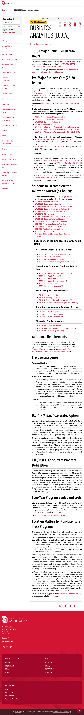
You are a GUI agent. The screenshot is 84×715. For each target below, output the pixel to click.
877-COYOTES (6, 631)
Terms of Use (49, 672)
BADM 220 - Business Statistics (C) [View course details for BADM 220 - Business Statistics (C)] (47, 124)
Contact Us (5, 638)
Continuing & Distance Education (9, 174)
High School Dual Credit (10, 59)
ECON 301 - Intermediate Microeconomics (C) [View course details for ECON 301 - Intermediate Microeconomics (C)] (56, 273)
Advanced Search (9, 32)
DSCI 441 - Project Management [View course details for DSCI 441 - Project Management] (51, 317)
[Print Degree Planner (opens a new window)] (60, 24)
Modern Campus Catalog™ (62, 712)
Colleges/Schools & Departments (8, 118)
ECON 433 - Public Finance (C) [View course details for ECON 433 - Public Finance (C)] (50, 276)
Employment (9, 666)
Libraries (4, 149)
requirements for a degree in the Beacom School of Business (55, 70)
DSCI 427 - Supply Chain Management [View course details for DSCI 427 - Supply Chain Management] (53, 314)
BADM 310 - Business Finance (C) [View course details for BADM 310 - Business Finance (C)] (47, 201)
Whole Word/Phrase (10, 30)
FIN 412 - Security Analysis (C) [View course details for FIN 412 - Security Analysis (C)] (50, 297)
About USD (9, 693)
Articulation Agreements (6, 79)
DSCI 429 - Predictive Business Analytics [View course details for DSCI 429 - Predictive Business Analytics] (50, 226)
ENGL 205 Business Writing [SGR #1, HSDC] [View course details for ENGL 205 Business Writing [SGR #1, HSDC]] (58, 176)
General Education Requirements (8, 142)
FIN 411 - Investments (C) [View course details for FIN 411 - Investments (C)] (48, 295)
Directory (8, 669)
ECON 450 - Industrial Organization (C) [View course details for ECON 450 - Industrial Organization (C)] (53, 281)
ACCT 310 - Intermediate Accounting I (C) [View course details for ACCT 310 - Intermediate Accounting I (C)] (54, 254)
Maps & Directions (8, 641)
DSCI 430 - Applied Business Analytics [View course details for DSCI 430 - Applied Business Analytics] (49, 229)
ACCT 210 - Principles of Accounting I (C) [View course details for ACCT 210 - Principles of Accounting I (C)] (50, 117)
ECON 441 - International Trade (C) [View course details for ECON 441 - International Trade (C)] (52, 278)
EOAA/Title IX (49, 669)
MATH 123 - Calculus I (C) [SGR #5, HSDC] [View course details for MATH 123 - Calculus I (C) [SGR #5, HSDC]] (50, 147)
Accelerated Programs (9, 72)
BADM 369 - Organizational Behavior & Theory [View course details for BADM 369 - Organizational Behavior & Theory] (52, 211)
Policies (7, 672)
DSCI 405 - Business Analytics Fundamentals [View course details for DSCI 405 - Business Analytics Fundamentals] (51, 221)
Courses (4, 131)
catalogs (18, 712)
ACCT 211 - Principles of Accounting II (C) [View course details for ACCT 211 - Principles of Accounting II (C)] (50, 119)
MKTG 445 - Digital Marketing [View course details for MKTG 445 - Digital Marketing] (50, 326)
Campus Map (6, 104)
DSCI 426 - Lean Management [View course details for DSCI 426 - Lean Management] (50, 312)
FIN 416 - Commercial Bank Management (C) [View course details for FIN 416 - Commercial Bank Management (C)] (55, 300)
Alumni (7, 663)
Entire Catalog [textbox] (8, 22)
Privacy (47, 666)
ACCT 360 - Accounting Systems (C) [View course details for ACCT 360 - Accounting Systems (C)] (52, 259)
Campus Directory (8, 99)
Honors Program (7, 154)
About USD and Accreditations (7, 47)
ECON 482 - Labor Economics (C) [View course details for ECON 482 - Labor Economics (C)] (51, 286)
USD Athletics (9, 696)
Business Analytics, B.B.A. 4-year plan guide (51, 515)
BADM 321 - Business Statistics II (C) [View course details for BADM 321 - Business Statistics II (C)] (48, 204)
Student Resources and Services (9, 166)
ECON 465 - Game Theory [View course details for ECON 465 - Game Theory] (48, 283)
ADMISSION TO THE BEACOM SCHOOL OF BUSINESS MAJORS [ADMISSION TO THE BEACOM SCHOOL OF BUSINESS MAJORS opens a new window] (54, 65)
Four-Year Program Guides (8, 66)
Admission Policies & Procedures (8, 87)
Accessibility (49, 663)
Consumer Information (9, 125)
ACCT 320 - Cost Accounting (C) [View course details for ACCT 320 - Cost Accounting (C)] (50, 257)
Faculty (4, 136)
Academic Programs (8, 54)
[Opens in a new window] (4, 647)
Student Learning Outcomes (40, 44)
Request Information (12, 699)
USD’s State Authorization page (70, 593)
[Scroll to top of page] (79, 710)
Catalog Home (7, 10)
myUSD (7, 689)
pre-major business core (68, 196)
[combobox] (62, 19)
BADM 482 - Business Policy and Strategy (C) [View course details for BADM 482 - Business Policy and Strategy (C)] (51, 219)
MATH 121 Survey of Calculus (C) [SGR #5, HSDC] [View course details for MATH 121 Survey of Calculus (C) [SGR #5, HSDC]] (61, 160)
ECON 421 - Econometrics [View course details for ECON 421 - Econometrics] (44, 231)
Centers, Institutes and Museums (9, 110)
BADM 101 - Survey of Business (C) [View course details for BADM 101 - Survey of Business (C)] (48, 122)
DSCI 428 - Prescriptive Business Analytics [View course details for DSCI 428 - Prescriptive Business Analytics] (50, 224)
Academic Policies (8, 94)
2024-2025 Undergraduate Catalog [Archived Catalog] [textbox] (58, 19)
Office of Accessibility (9, 159)
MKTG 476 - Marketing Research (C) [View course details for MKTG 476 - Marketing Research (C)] (52, 331)
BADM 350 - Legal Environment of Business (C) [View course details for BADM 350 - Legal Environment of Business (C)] (52, 209)
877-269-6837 (6, 634)
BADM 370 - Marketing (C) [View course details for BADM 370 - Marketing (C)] (44, 214)
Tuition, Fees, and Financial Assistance (8, 182)
